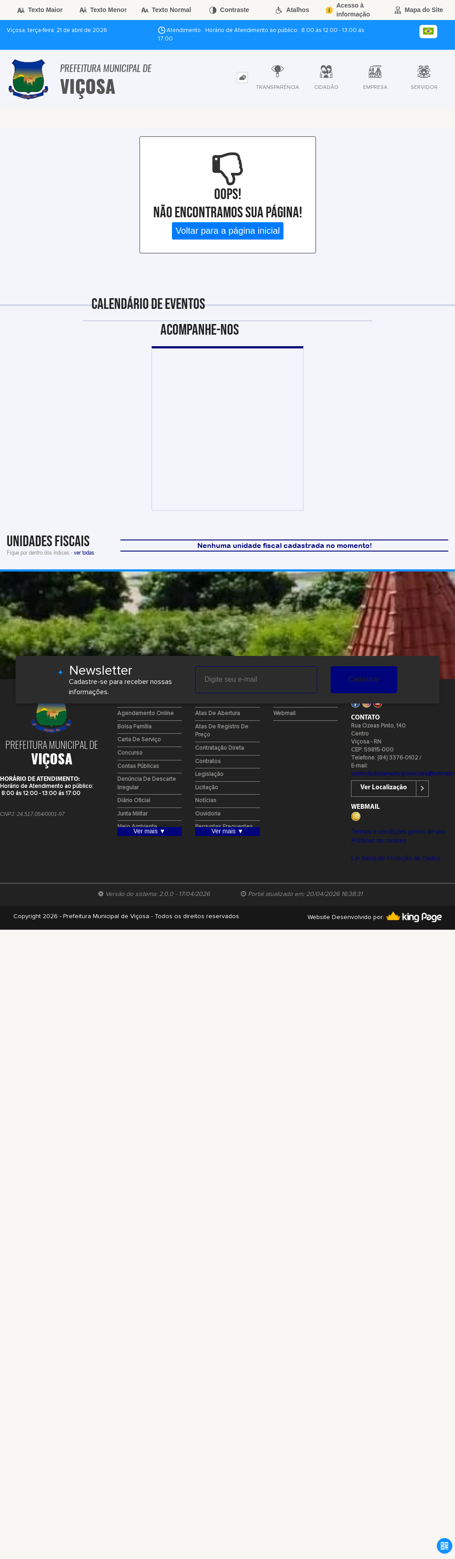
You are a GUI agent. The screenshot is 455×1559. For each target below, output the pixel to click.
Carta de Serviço (139, 740)
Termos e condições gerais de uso (398, 831)
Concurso (130, 753)
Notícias (205, 800)
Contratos (208, 761)
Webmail (284, 713)
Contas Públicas (138, 766)
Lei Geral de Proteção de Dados (395, 858)
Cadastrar (363, 679)
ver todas (84, 552)
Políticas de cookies (378, 840)
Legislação (209, 774)
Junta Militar (132, 814)
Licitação (206, 788)
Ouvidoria (207, 814)
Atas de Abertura (217, 713)
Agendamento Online (145, 713)
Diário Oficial (133, 800)
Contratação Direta (219, 748)
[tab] (242, 77)
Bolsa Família (134, 727)
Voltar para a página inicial (228, 231)
